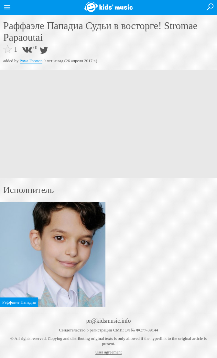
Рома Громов (31, 60)
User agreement (108, 352)
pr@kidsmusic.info (108, 321)
